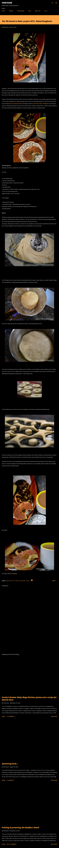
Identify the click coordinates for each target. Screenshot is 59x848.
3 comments (10, 780)
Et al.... (46, 11)
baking (8, 580)
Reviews (11, 11)
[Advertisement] (29, 638)
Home (3, 11)
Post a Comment (12, 844)
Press (29, 11)
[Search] (52, 3)
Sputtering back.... (10, 763)
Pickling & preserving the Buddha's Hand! (20, 827)
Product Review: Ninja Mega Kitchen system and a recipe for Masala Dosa (29, 698)
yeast (28, 580)
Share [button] (53, 580)
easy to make (15, 580)
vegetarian (22, 580)
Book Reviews (20, 11)
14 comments (11, 716)
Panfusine (7, 2)
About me (37, 11)
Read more (54, 716)
